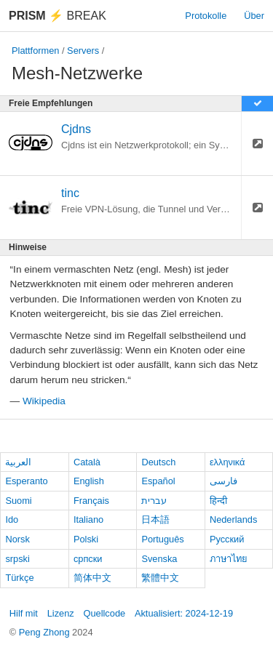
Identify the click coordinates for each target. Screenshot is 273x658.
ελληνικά (227, 462)
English (89, 481)
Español (158, 481)
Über (254, 15)
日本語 (155, 519)
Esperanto (26, 481)
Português (162, 539)
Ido (11, 519)
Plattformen (35, 50)
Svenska (159, 558)
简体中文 (92, 577)
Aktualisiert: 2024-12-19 (184, 613)
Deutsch (158, 462)
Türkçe (19, 577)
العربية (18, 462)
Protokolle (205, 15)
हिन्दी (218, 500)
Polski (86, 539)
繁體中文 (160, 577)
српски (88, 558)
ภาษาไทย (229, 558)
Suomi (18, 500)
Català (87, 462)
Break (57, 15)
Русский (227, 539)
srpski (17, 558)
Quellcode (105, 613)
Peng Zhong (45, 632)
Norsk (17, 539)
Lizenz (60, 613)
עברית (154, 500)
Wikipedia (44, 401)
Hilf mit (23, 613)
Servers (83, 50)
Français (91, 500)
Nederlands (233, 519)
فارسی (223, 481)
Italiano (88, 519)
